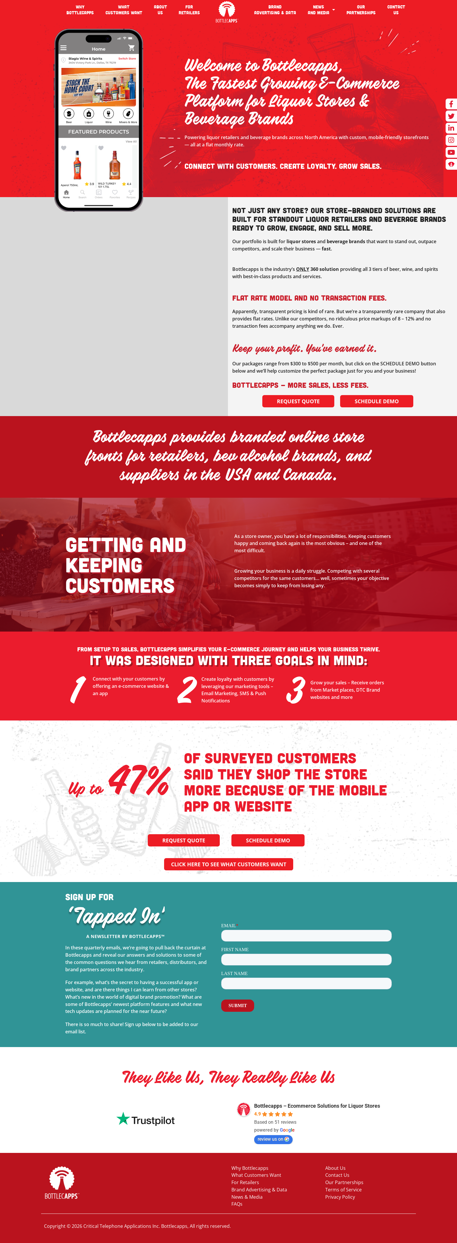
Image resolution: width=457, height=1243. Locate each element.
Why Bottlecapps (249, 1168)
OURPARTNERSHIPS (361, 9)
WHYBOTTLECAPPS (80, 9)
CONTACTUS (396, 9)
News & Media (247, 1197)
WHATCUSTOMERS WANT (124, 9)
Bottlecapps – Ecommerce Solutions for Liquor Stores (317, 1106)
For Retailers (245, 1182)
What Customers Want (256, 1175)
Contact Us (337, 1175)
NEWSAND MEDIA (321, 9)
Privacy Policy (340, 1197)
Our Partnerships (344, 1182)
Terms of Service (343, 1189)
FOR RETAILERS (189, 9)
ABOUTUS (160, 9)
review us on (273, 1139)
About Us (335, 1168)
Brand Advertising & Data (259, 1189)
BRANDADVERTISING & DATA (275, 9)
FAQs (236, 1204)
